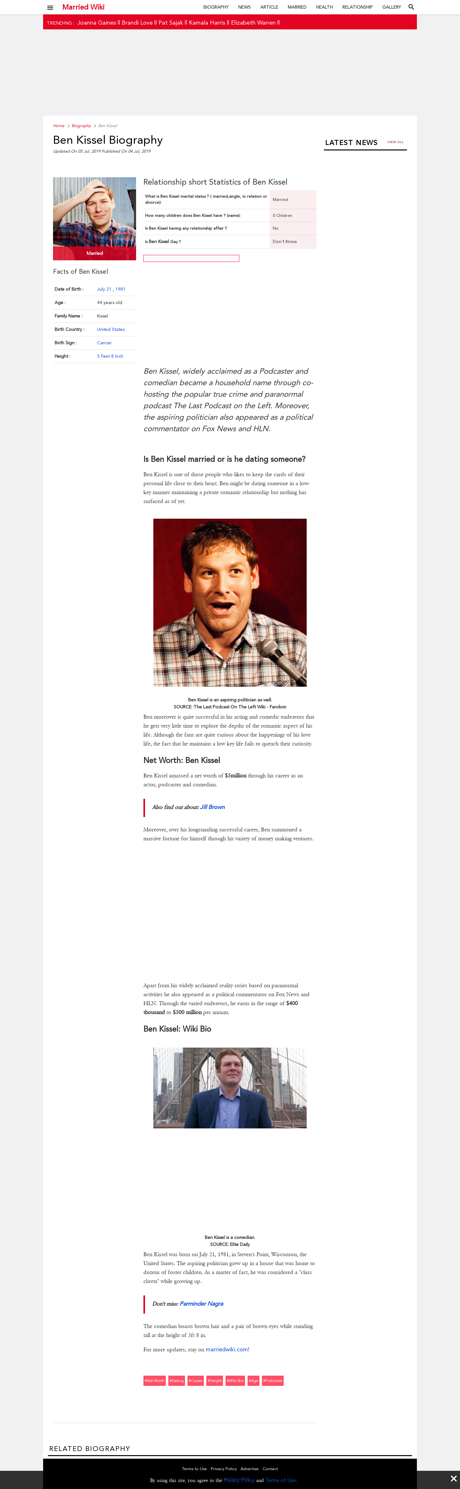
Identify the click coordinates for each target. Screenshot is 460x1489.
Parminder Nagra (201, 1303)
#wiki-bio (235, 1380)
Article (269, 7)
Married (297, 7)
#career (196, 1380)
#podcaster (272, 1380)
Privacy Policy (239, 1480)
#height (215, 1380)
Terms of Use (280, 1480)
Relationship (357, 7)
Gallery (391, 7)
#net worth (155, 1380)
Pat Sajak (170, 22)
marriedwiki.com (227, 1349)
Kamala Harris (207, 22)
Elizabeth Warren (253, 22)
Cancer (104, 342)
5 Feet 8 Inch (110, 356)
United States (111, 329)
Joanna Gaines (96, 22)
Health (324, 7)
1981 (120, 289)
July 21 (105, 289)
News (244, 7)
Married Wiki (83, 7)
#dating (177, 1380)
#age (253, 1380)
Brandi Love (137, 22)
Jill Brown (212, 807)
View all (395, 142)
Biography (216, 7)
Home (58, 125)
